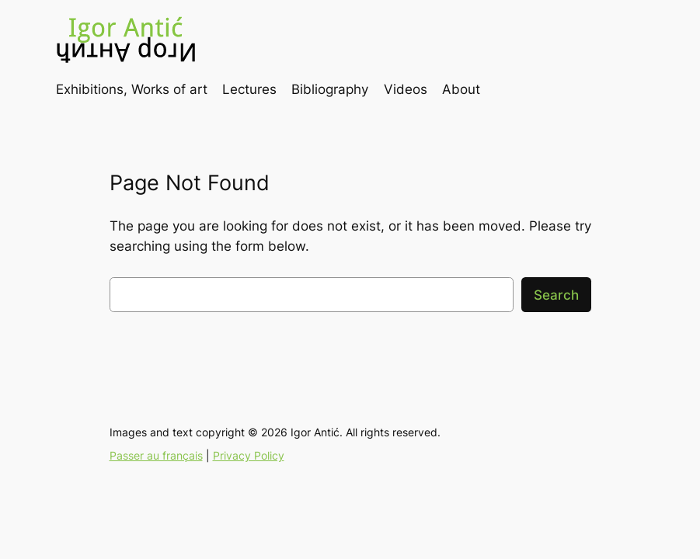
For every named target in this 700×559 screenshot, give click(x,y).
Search (556, 295)
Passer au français (156, 455)
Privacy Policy (248, 455)
